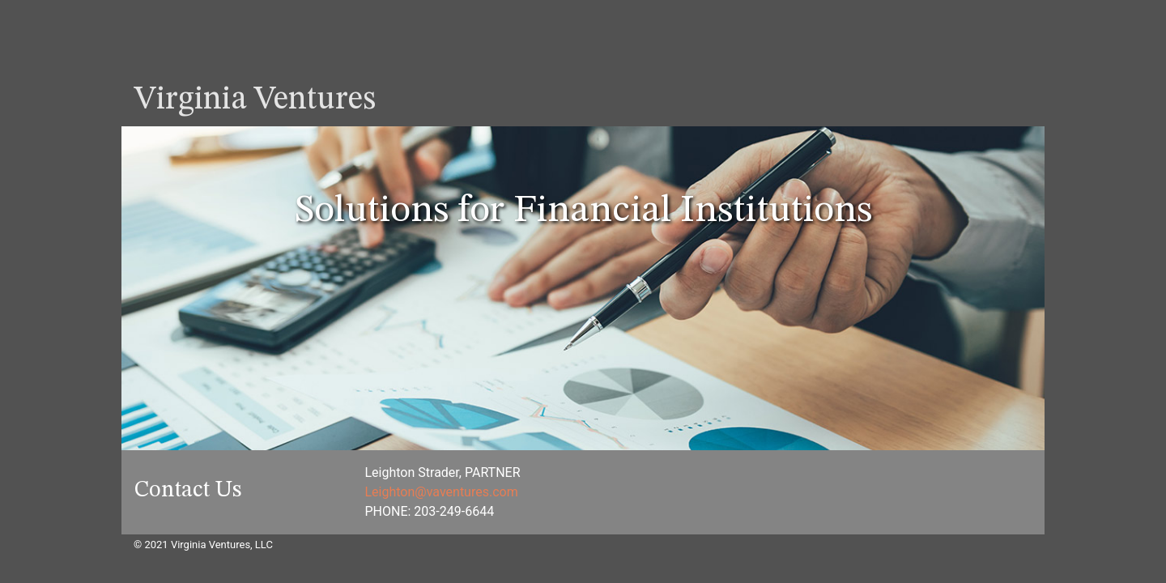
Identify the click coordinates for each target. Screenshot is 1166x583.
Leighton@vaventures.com (441, 492)
